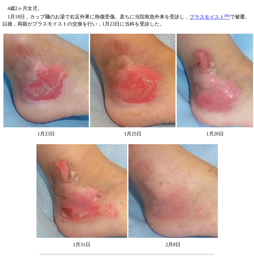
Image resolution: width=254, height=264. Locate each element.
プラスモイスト (209, 17)
